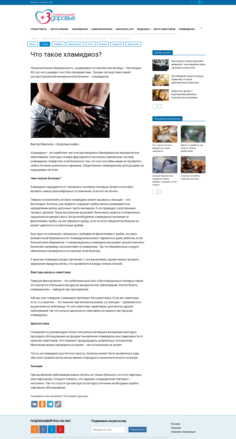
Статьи (45, 44)
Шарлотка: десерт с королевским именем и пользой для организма (184, 94)
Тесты (90, 44)
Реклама (175, 424)
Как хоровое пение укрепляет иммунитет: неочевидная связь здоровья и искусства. (188, 64)
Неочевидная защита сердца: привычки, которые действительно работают (187, 79)
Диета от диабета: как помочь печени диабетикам (192, 148)
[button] (202, 28)
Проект (33, 44)
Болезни (103, 44)
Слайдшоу (58, 44)
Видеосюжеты (75, 44)
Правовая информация (183, 431)
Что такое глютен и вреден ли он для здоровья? (162, 148)
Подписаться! (137, 429)
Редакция (176, 428)
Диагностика (133, 44)
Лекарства (117, 44)
